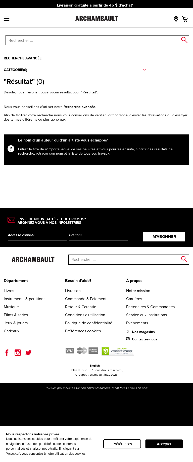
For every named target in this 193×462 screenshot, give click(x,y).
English (95, 365)
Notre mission (138, 291)
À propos (134, 280)
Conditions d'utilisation (85, 315)
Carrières (134, 299)
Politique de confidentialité (88, 323)
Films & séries (16, 315)
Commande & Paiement (86, 299)
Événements (137, 323)
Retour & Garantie (80, 307)
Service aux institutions (146, 315)
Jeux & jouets (16, 323)
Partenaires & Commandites (150, 307)
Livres (9, 291)
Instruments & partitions (24, 299)
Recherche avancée (22, 58)
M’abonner (164, 236)
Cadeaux (11, 331)
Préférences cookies (83, 331)
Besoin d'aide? (78, 280)
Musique (11, 307)
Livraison (73, 291)
